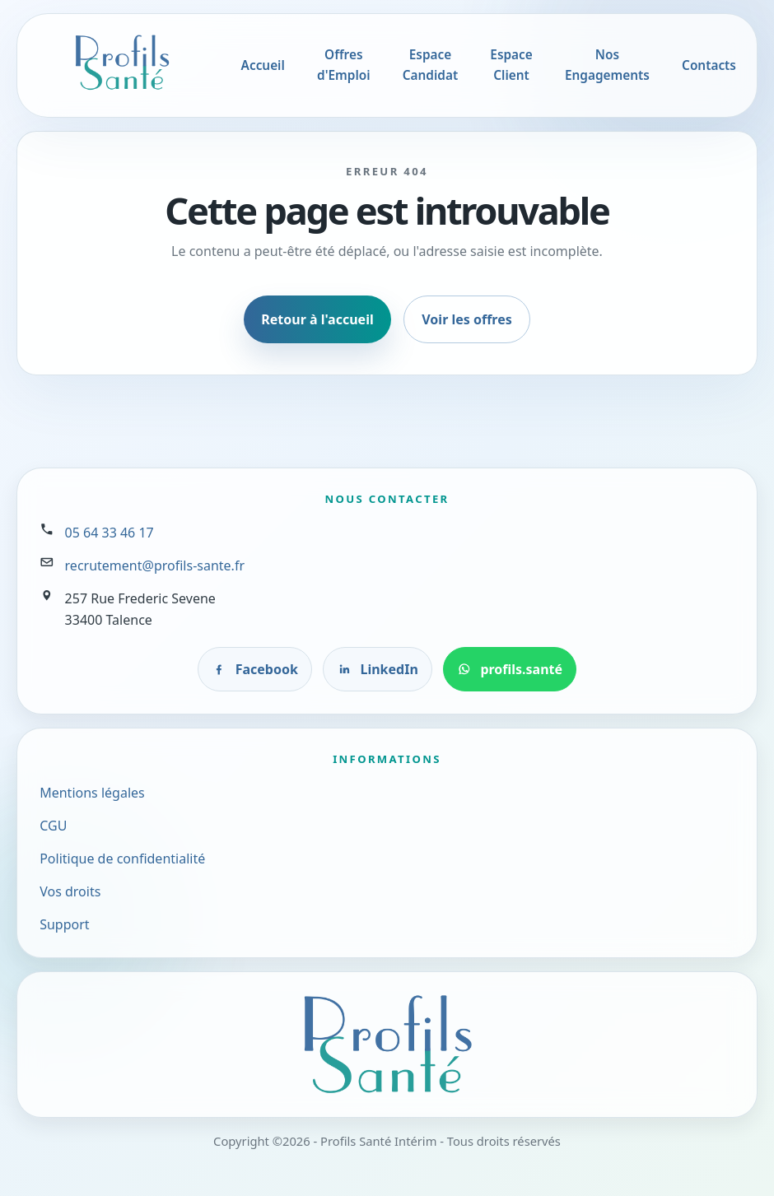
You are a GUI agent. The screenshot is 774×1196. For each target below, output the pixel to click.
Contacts (709, 65)
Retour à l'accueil (317, 319)
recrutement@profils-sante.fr (155, 565)
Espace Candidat (430, 65)
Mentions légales (92, 793)
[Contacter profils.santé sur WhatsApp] (510, 669)
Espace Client (511, 65)
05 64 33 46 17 (109, 533)
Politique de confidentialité (122, 858)
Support (64, 924)
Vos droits (70, 891)
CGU (53, 826)
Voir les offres (466, 319)
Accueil (263, 65)
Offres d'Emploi (344, 65)
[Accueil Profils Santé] (121, 62)
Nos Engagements (607, 65)
